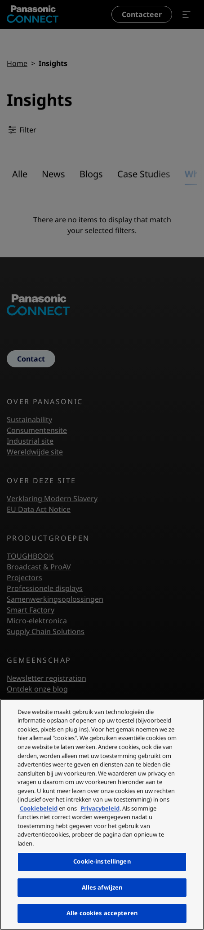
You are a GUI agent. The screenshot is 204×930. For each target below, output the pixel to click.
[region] (102, 814)
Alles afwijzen (102, 887)
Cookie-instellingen (101, 861)
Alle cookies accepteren (102, 913)
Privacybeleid (100, 808)
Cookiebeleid (39, 808)
